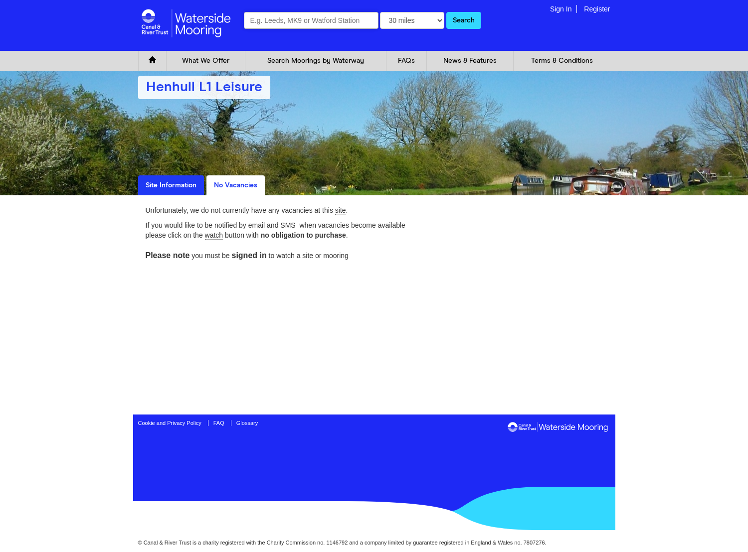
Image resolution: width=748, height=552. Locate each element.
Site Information (171, 185)
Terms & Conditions (562, 60)
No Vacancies (235, 185)
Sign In (561, 9)
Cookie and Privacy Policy (169, 423)
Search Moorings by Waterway (315, 60)
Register (597, 9)
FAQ (218, 423)
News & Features (470, 60)
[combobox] (311, 20)
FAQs (406, 60)
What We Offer (205, 60)
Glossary (247, 423)
